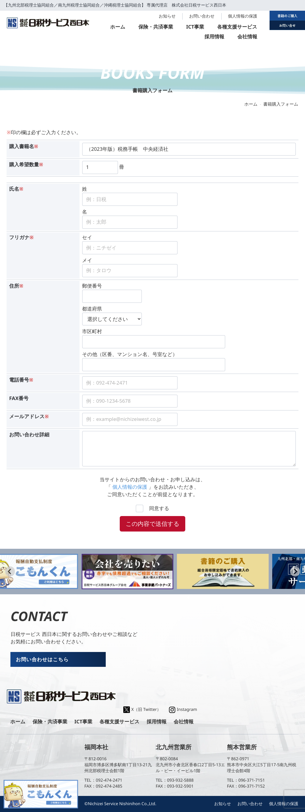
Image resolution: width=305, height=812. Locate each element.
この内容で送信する (152, 524)
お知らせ (167, 16)
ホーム (250, 104)
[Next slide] (295, 571)
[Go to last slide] (10, 571)
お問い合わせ (201, 16)
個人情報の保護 (242, 16)
